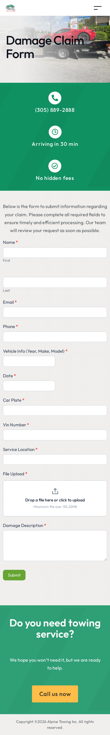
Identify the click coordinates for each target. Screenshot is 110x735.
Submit (14, 575)
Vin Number (16, 425)
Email (10, 302)
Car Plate (13, 400)
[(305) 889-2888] (54, 98)
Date (9, 376)
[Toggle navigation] (97, 8)
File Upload (15, 474)
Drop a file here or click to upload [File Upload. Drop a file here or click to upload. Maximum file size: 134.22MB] (55, 500)
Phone (10, 326)
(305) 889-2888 (55, 110)
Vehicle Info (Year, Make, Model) (35, 351)
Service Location (20, 449)
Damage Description (24, 525)
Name (10, 242)
